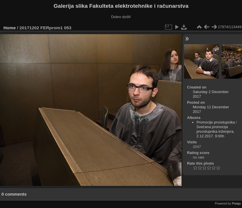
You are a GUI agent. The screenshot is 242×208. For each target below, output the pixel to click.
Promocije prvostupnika (215, 122)
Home (9, 27)
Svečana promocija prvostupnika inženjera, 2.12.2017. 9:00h (215, 131)
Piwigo (236, 203)
